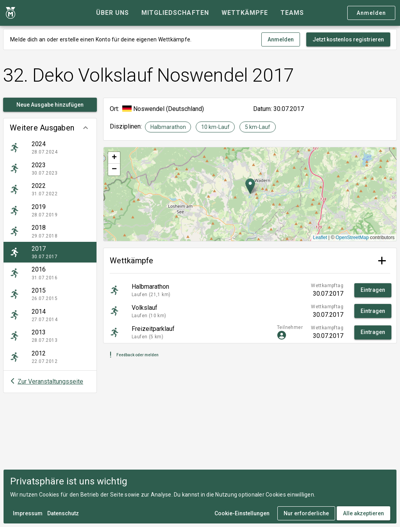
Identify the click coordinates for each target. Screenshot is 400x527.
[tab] (112, 13)
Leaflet (320, 237)
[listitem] (50, 147)
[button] (50, 127)
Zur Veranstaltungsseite (50, 381)
